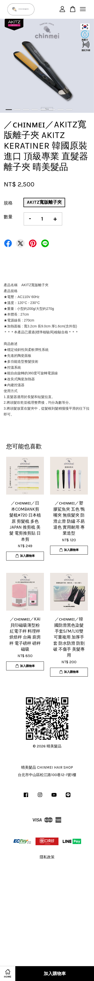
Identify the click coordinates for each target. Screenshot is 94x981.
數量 (8, 217)
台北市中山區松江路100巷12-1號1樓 (47, 775)
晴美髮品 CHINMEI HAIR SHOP (47, 767)
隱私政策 (47, 857)
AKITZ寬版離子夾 (44, 202)
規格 (8, 203)
